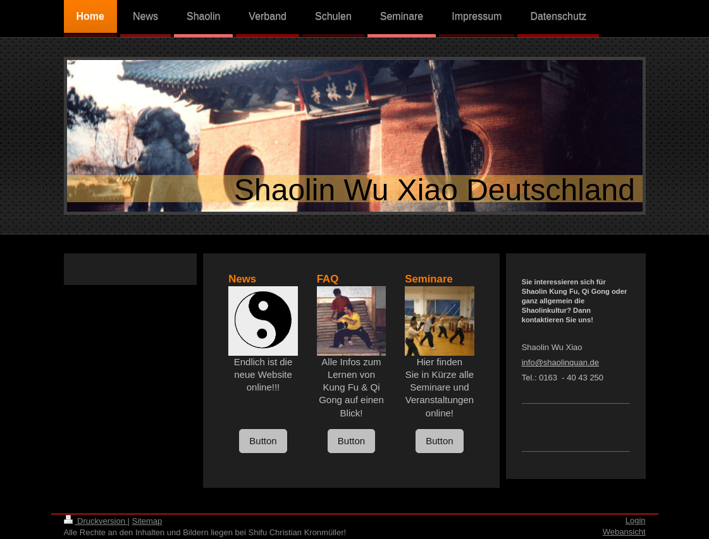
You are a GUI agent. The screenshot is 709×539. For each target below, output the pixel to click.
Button (262, 440)
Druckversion (96, 521)
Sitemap (147, 521)
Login (636, 520)
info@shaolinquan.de (560, 362)
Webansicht (624, 531)
